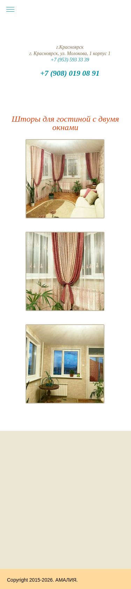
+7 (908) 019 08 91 (70, 73)
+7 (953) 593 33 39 (70, 59)
